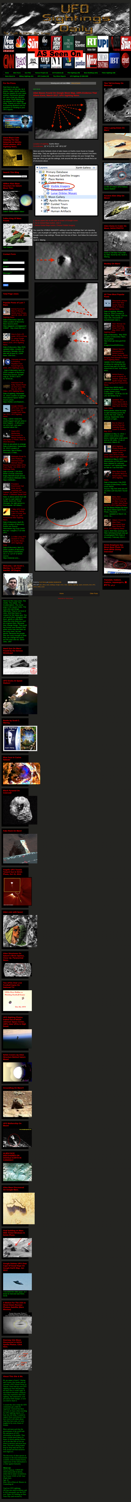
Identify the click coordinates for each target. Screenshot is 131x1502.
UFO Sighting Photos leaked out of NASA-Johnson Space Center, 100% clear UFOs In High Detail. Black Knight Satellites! (115, 451)
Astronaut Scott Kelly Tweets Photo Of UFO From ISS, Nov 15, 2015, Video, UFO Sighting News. (14, 387)
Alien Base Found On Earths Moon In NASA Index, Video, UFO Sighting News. (116, 476)
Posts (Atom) (69, 598)
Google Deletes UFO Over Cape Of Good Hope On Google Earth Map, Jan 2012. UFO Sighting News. (14, 411)
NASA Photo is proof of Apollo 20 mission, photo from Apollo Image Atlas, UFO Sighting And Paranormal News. (116, 379)
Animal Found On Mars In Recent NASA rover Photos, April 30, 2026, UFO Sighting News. (15, 313)
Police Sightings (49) (108, 73)
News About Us (10, 76)
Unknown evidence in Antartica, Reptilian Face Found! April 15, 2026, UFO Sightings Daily (14, 364)
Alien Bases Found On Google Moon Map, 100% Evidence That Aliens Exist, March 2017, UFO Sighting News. (65, 94)
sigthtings (75, 584)
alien (40, 584)
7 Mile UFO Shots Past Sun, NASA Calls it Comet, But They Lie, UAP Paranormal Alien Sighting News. (14, 514)
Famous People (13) (41, 73)
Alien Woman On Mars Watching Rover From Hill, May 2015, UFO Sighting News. (114, 328)
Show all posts (75, 83)
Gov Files (28, 73)
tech (90, 584)
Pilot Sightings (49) (74, 73)
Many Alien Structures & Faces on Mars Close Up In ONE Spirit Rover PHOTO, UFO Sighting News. (116, 501)
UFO (93, 584)
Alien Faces (17, 73)
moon (62, 584)
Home (7, 73)
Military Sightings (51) (26, 76)
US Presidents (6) (57, 73)
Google (58, 584)
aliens (44, 584)
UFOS (35, 587)
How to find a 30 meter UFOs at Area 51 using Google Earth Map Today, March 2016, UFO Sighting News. (15, 339)
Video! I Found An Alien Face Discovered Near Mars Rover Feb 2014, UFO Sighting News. (115, 524)
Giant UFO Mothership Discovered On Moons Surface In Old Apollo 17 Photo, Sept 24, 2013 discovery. (14, 436)
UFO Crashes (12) (43, 76)
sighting (70, 584)
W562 (39, 587)
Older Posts (94, 593)
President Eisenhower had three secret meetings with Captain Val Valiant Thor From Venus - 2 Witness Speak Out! (14, 489)
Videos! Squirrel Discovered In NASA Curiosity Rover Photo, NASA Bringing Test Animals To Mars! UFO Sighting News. (116, 354)
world (42, 587)
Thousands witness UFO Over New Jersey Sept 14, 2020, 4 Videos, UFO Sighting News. (115, 305)
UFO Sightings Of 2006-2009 (79, 76)
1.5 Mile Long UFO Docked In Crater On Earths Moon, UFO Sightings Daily (14, 541)
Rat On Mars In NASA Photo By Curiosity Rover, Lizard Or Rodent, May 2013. (115, 427)
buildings (52, 584)
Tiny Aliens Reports (59, 76)
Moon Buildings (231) (91, 73)
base (47, 584)
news (65, 584)
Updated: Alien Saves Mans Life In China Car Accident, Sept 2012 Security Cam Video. (116, 404)
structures (86, 584)
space (80, 584)
